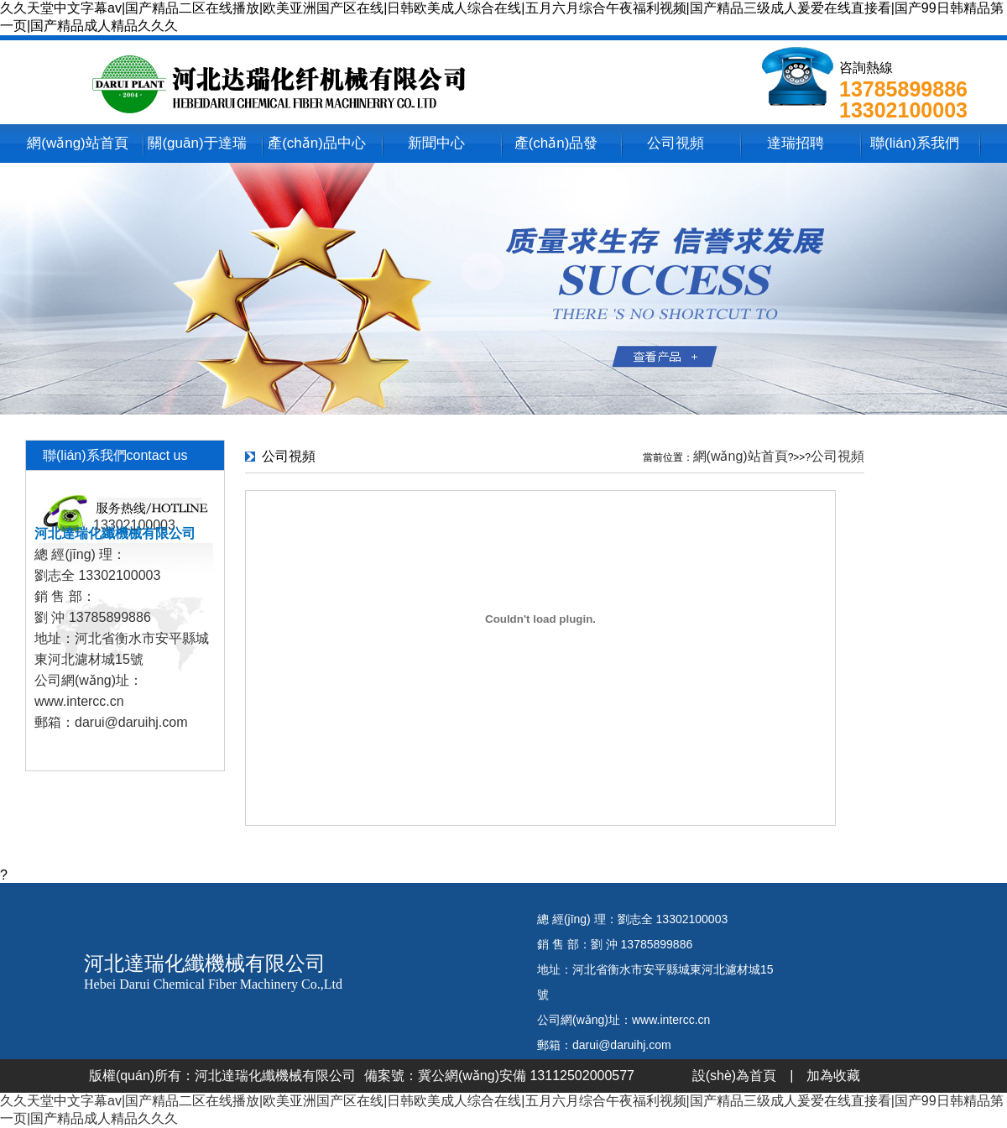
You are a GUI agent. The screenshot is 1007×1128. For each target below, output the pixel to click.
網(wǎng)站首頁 (77, 143)
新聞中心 (436, 143)
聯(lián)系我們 (914, 143)
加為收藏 (833, 1075)
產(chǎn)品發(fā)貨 (556, 149)
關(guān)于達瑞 (197, 143)
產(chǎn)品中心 (317, 143)
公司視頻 (675, 143)
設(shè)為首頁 (734, 1075)
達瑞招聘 (795, 143)
